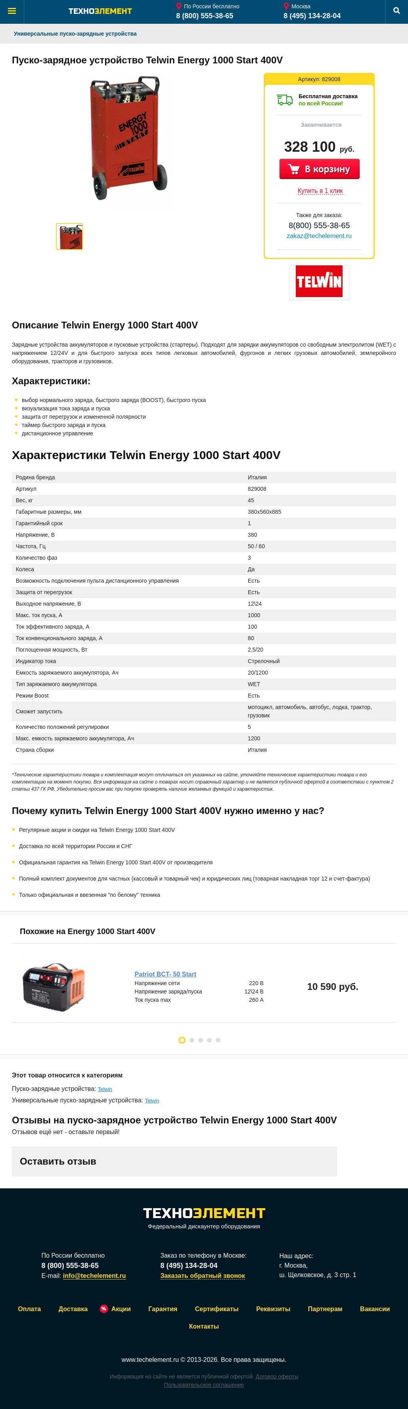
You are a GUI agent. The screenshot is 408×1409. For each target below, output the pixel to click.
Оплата (29, 1309)
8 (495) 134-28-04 (312, 16)
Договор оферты (277, 1376)
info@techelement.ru (94, 1275)
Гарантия (162, 1309)
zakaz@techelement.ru (319, 236)
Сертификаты (217, 1309)
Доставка (73, 1309)
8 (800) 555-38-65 (204, 16)
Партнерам (325, 1309)
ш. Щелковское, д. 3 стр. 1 (317, 1275)
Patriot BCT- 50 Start (166, 974)
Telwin (105, 1089)
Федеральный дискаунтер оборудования (204, 1219)
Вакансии (375, 1309)
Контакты (204, 1326)
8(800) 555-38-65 (319, 225)
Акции (121, 1309)
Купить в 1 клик (320, 190)
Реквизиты (273, 1309)
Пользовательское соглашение (204, 1385)
